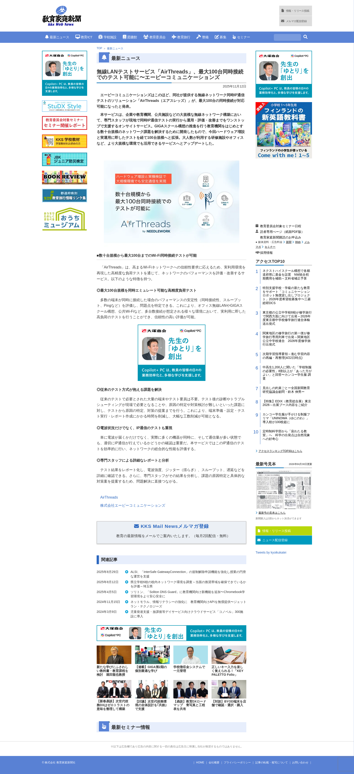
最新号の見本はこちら (272, 512)
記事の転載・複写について (271, 762)
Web (297, 242)
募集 (220, 37)
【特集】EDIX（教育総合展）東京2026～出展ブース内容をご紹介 (287, 403)
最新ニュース (57, 37)
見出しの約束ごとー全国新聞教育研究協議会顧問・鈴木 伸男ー (286, 390)
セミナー (241, 37)
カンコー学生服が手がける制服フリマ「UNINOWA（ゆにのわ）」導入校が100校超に (286, 418)
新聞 (288, 242)
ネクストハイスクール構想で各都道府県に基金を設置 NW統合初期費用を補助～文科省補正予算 (286, 274)
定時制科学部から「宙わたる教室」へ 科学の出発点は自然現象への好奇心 (286, 435)
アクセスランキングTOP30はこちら (280, 451)
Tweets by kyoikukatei (271, 552)
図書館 (130, 37)
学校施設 (107, 37)
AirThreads (109, 497)
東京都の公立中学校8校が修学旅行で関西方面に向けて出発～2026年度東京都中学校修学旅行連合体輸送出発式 (287, 318)
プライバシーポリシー (237, 762)
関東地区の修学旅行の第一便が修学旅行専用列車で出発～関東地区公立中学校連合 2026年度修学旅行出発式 (287, 338)
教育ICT (83, 37)
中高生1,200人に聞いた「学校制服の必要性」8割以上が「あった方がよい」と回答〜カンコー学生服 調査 (287, 372)
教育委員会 (154, 37)
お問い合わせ (300, 762)
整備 (202, 37)
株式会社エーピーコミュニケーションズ (132, 505)
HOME (200, 762)
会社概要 (214, 762)
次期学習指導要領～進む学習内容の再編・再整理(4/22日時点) (286, 356)
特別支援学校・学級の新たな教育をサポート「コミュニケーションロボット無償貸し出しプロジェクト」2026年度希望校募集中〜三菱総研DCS (287, 295)
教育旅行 (181, 37)
